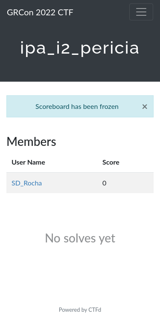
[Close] (145, 106)
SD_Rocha (27, 183)
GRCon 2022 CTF (40, 12)
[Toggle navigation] (141, 11)
